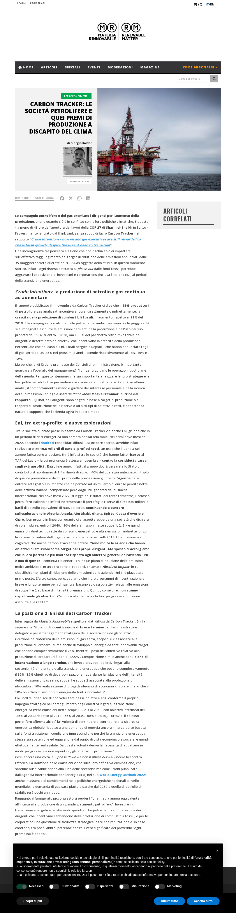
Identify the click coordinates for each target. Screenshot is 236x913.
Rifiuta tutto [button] (169, 901)
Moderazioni (120, 67)
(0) (198, 4)
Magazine (149, 67)
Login (21, 3)
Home (25, 67)
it (207, 4)
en (212, 4)
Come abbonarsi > (200, 67)
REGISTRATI (37, 3)
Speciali (72, 67)
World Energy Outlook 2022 (122, 774)
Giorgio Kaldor (81, 143)
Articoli (49, 67)
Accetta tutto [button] (203, 901)
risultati (47, 442)
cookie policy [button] (155, 862)
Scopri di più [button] (32, 901)
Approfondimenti (76, 96)
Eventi (94, 67)
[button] (217, 850)
